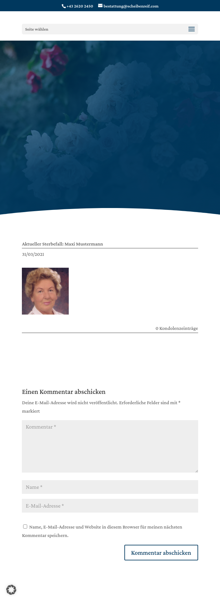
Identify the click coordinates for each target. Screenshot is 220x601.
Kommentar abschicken (161, 552)
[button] (11, 590)
